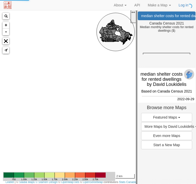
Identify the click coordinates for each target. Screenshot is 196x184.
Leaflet (10, 181)
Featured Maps (166, 117)
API (137, 5)
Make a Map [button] (159, 5)
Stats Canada (127, 181)
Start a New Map (166, 145)
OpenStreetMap (93, 181)
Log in (183, 5)
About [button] (120, 5)
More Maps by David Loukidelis (168, 126)
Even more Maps (166, 136)
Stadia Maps (27, 181)
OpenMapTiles (70, 181)
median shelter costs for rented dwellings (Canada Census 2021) (168, 16)
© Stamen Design (46, 181)
